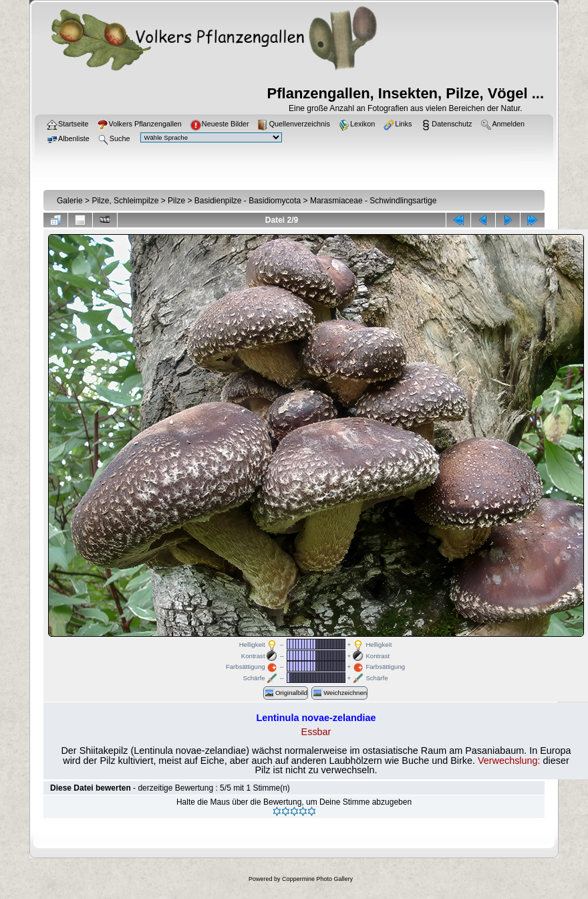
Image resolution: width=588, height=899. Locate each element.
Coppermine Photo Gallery (317, 879)
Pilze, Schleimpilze (125, 200)
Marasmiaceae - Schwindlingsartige (373, 200)
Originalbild (285, 693)
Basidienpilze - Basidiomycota (247, 200)
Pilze (176, 200)
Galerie (70, 200)
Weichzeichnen (339, 693)
